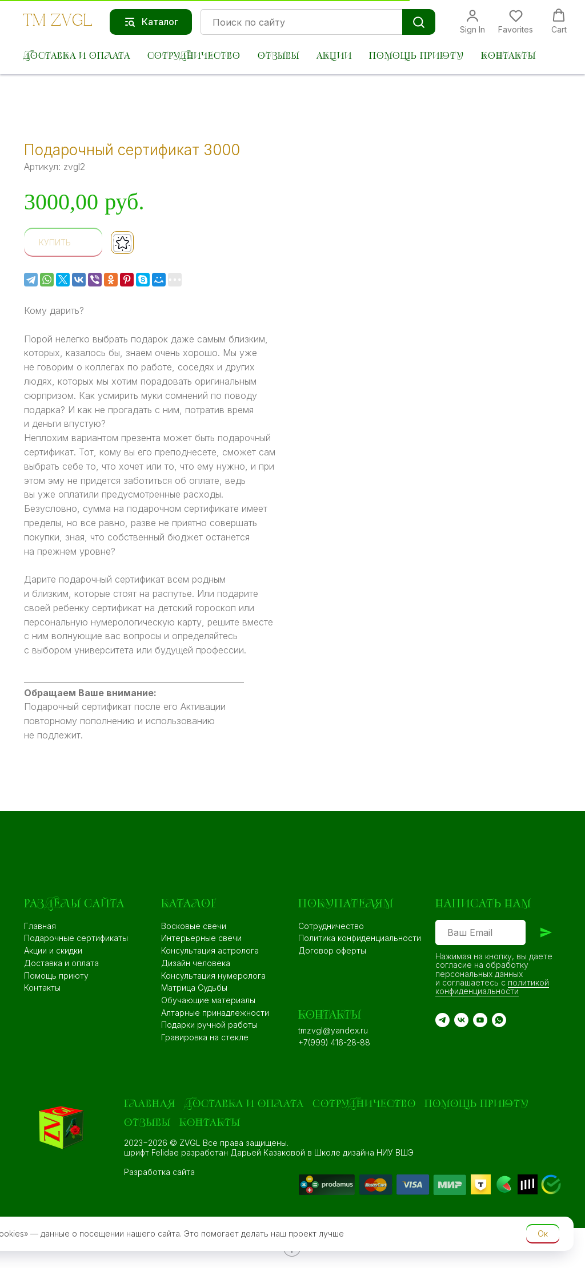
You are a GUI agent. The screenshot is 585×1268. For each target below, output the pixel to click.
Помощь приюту (416, 55)
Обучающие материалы (208, 1000)
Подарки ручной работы (209, 1024)
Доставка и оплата (76, 55)
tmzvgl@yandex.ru (333, 1030)
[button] (472, 21)
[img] (383, 1184)
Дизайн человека (195, 963)
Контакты (508, 55)
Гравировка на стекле (205, 1037)
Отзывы (278, 55)
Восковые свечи (193, 926)
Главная (40, 926)
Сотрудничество (194, 55)
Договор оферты (332, 950)
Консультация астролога (210, 950)
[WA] (499, 1020)
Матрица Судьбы (194, 987)
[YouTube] (480, 1020)
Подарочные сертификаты (76, 938)
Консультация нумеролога (213, 975)
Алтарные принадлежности (215, 1012)
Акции (334, 55)
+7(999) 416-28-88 (334, 1042)
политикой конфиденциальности (492, 987)
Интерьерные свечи (201, 938)
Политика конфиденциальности (359, 938)
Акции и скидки (53, 950)
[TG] (442, 1020)
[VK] (461, 1020)
